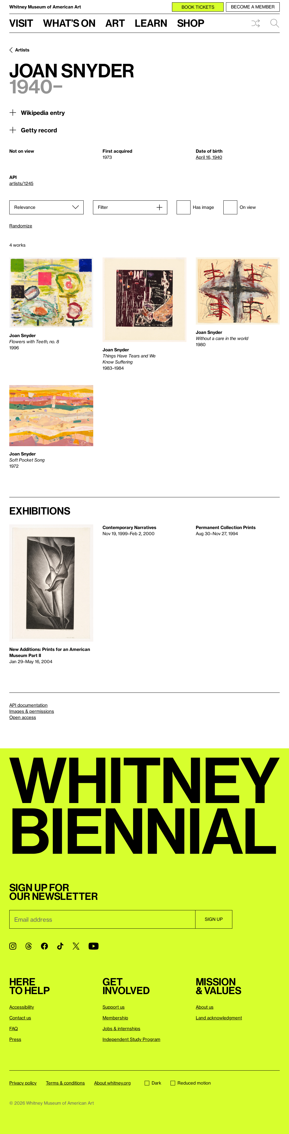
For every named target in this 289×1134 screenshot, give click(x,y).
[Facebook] (44, 946)
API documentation (28, 705)
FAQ (13, 1028)
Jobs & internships (121, 1028)
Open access (22, 717)
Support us (114, 1007)
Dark (153, 1082)
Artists (22, 49)
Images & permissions (31, 711)
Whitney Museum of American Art (45, 6)
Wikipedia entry (37, 112)
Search (274, 23)
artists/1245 (21, 183)
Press (15, 1039)
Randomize (20, 226)
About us (204, 1007)
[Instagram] (13, 946)
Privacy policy (23, 1082)
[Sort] (46, 207)
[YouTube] (93, 946)
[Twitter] (76, 946)
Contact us (20, 1017)
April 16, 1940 (209, 157)
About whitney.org (112, 1082)
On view (239, 207)
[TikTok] (60, 946)
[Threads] (28, 946)
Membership (115, 1017)
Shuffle (255, 23)
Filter (103, 207)
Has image (195, 207)
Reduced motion (190, 1082)
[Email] (102, 919)
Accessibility (21, 1007)
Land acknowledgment (219, 1017)
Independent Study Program (131, 1039)
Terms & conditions (65, 1082)
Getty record (33, 130)
